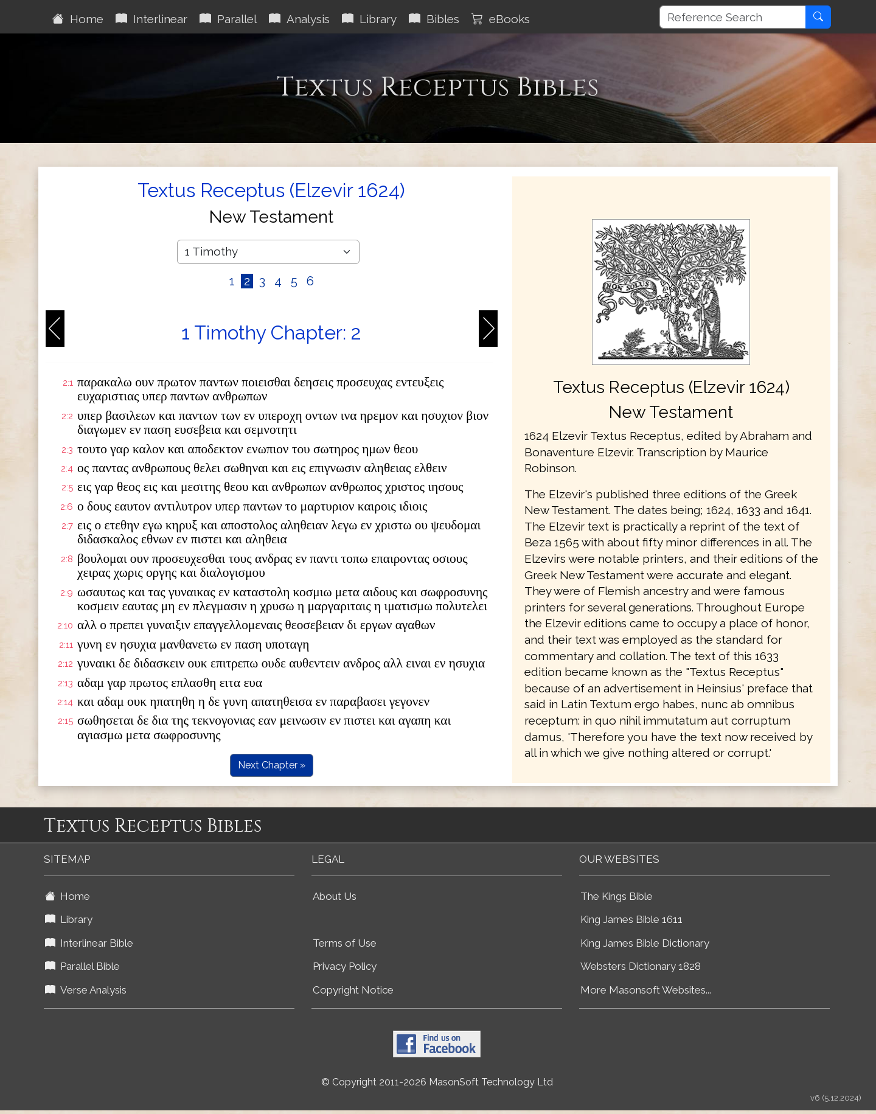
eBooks (500, 19)
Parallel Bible (82, 966)
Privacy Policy (345, 966)
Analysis (299, 19)
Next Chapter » (271, 765)
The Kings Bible (616, 896)
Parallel (228, 19)
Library (369, 19)
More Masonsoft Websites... (645, 990)
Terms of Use (345, 943)
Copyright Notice (353, 990)
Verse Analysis (86, 990)
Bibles (434, 19)
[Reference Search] (732, 17)
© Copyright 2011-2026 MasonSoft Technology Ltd (437, 1082)
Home (77, 19)
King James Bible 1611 (631, 919)
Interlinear (151, 19)
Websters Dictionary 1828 (640, 966)
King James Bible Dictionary (644, 943)
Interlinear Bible (89, 943)
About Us (334, 896)
